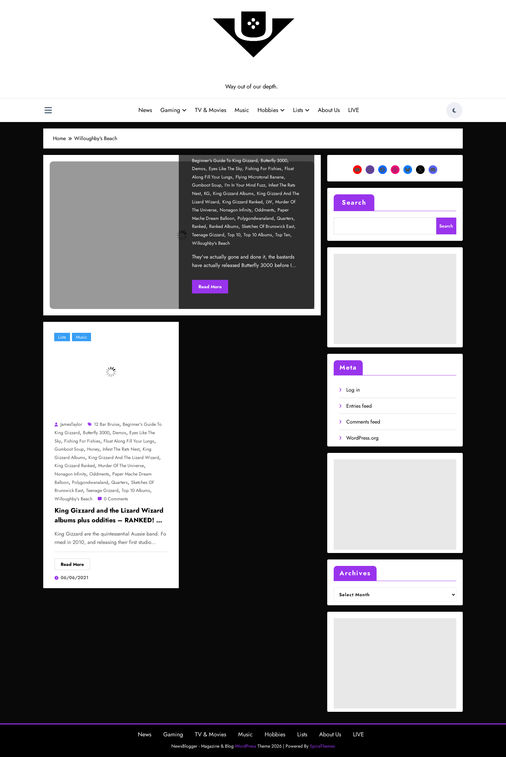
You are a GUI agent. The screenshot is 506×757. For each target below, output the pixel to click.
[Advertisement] (395, 299)
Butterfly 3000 (274, 160)
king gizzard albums (233, 193)
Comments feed (363, 421)
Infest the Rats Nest (121, 449)
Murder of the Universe (121, 465)
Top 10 (234, 234)
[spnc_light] (454, 110)
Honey (93, 449)
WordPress (245, 746)
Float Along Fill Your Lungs (129, 441)
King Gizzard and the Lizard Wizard (123, 457)
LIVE (353, 110)
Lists (301, 110)
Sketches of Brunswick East (268, 226)
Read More (210, 286)
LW (269, 202)
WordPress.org (362, 438)
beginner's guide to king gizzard (225, 160)
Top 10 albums (258, 234)
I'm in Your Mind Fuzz (245, 185)
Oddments (264, 210)
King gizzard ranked (242, 202)
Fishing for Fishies (263, 168)
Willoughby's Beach (211, 243)
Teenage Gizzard (208, 234)
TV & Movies (210, 110)
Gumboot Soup (206, 185)
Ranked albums (223, 226)
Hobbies (271, 110)
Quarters (285, 218)
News (145, 110)
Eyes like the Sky (225, 168)
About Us (329, 110)
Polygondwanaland (256, 218)
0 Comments (116, 499)
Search (354, 202)
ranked (199, 226)
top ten (282, 234)
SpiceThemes (322, 746)
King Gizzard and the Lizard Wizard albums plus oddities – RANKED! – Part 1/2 (109, 516)
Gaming (173, 110)
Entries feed (359, 406)
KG (207, 193)
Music (242, 110)
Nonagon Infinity (235, 210)
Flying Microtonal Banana (260, 177)
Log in (353, 390)
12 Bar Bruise (106, 424)
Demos (199, 168)
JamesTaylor (71, 424)
